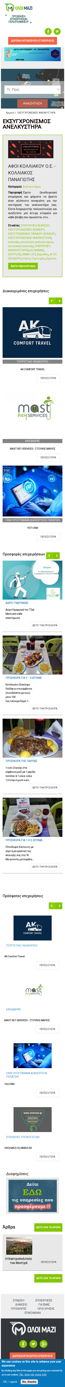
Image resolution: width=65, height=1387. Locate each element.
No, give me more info (33, 1374)
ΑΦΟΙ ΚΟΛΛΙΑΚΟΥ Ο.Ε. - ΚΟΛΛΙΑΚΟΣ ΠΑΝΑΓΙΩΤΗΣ (32, 173)
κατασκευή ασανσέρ (20, 246)
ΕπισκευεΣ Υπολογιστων (22, 1137)
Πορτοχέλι (38, 258)
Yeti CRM (32, 528)
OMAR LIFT (29, 254)
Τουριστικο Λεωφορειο (32, 361)
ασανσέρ (13, 242)
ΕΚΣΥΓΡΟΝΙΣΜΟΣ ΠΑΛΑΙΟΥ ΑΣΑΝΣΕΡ (31, 233)
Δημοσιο (21, 1304)
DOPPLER (14, 254)
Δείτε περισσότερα (23, 266)
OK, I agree (10, 1381)
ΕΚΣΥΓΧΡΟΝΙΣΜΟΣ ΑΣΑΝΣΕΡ (26, 229)
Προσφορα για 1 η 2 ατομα (24, 840)
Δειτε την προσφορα (45, 625)
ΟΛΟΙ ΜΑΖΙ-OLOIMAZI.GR (18, 1148)
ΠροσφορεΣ (18, 1308)
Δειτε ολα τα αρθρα (48, 1227)
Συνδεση (18, 1300)
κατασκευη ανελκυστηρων (36, 242)
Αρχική (10, 112)
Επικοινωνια (32, 1312)
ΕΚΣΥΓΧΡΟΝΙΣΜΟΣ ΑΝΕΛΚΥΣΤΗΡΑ (29, 237)
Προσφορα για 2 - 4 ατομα (23, 677)
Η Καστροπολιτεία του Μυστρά (18, 1261)
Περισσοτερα (48, 378)
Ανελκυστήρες (32, 186)
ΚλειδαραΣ (32, 441)
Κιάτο (26, 258)
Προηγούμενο (52, 301)
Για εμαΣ (44, 1304)
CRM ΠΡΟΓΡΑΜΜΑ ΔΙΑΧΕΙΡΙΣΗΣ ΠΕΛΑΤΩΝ (32, 520)
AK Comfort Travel (32, 369)
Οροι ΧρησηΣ (45, 1308)
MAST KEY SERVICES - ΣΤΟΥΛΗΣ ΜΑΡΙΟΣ (32, 448)
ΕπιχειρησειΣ (43, 1300)
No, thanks (29, 1381)
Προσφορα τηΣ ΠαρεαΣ (21, 761)
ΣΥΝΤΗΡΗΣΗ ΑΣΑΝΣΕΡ (35, 225)
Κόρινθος (43, 254)
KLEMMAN (37, 250)
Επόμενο (59, 301)
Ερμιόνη (51, 258)
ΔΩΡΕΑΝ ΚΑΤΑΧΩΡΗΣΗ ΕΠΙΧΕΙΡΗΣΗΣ (32, 1356)
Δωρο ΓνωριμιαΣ (17, 603)
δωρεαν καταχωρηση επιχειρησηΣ (32, 40)
